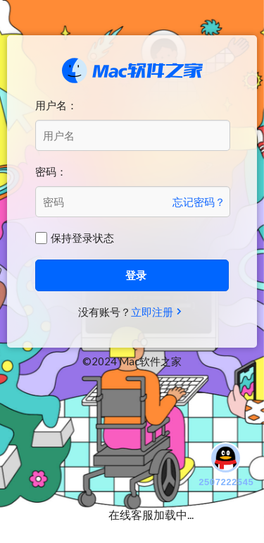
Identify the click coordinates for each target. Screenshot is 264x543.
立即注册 (152, 311)
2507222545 (226, 464)
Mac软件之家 (132, 70)
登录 (135, 275)
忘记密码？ (198, 201)
